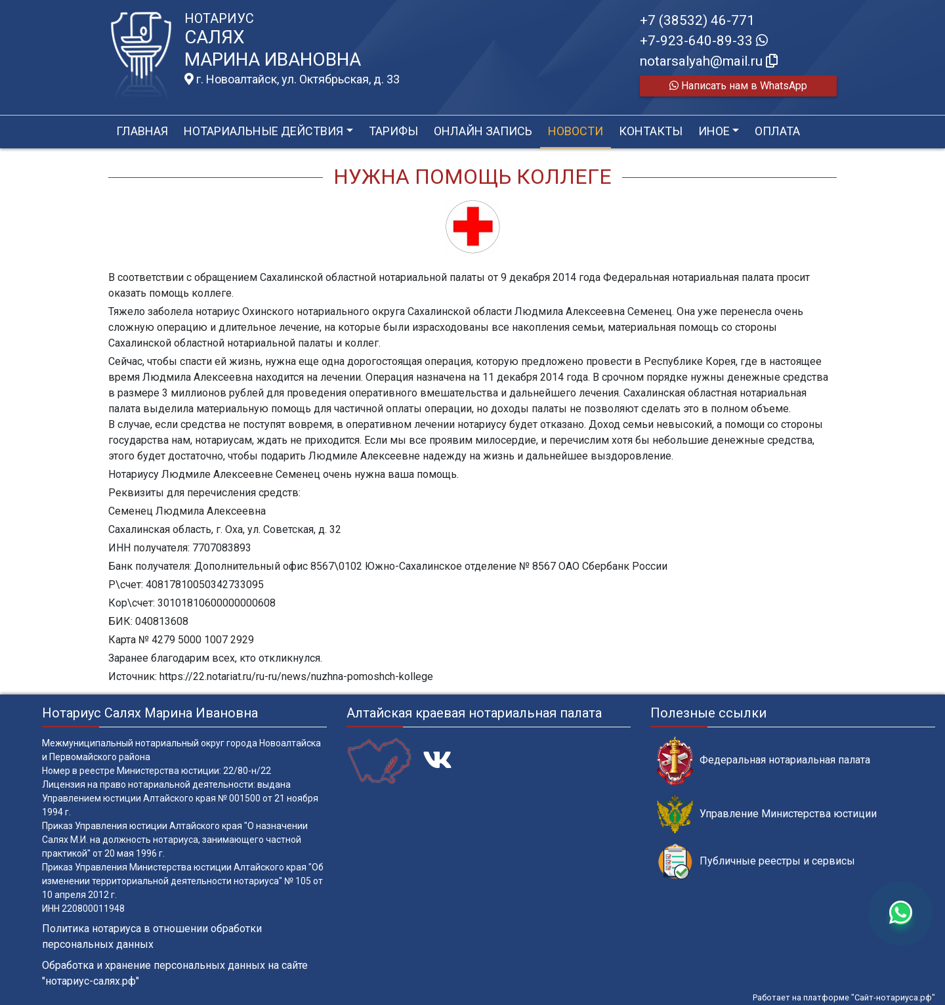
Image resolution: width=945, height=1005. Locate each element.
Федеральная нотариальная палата (763, 760)
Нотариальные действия (263, 131)
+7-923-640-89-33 (704, 41)
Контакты (650, 131)
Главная (142, 131)
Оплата (777, 131)
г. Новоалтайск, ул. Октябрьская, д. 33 (292, 79)
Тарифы (393, 131)
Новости (575, 131)
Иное (714, 131)
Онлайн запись (483, 131)
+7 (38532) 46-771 (697, 20)
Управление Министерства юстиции (767, 814)
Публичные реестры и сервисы (756, 862)
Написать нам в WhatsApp (738, 85)
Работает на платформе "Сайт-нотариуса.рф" (844, 997)
